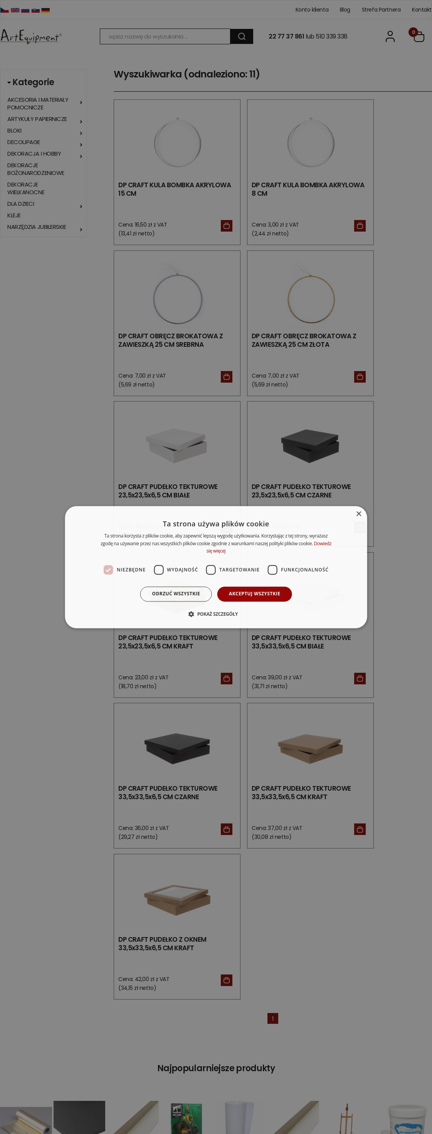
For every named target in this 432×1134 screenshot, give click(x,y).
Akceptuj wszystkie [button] (254, 594)
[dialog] (216, 567)
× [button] (358, 514)
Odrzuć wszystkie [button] (176, 594)
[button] (216, 613)
